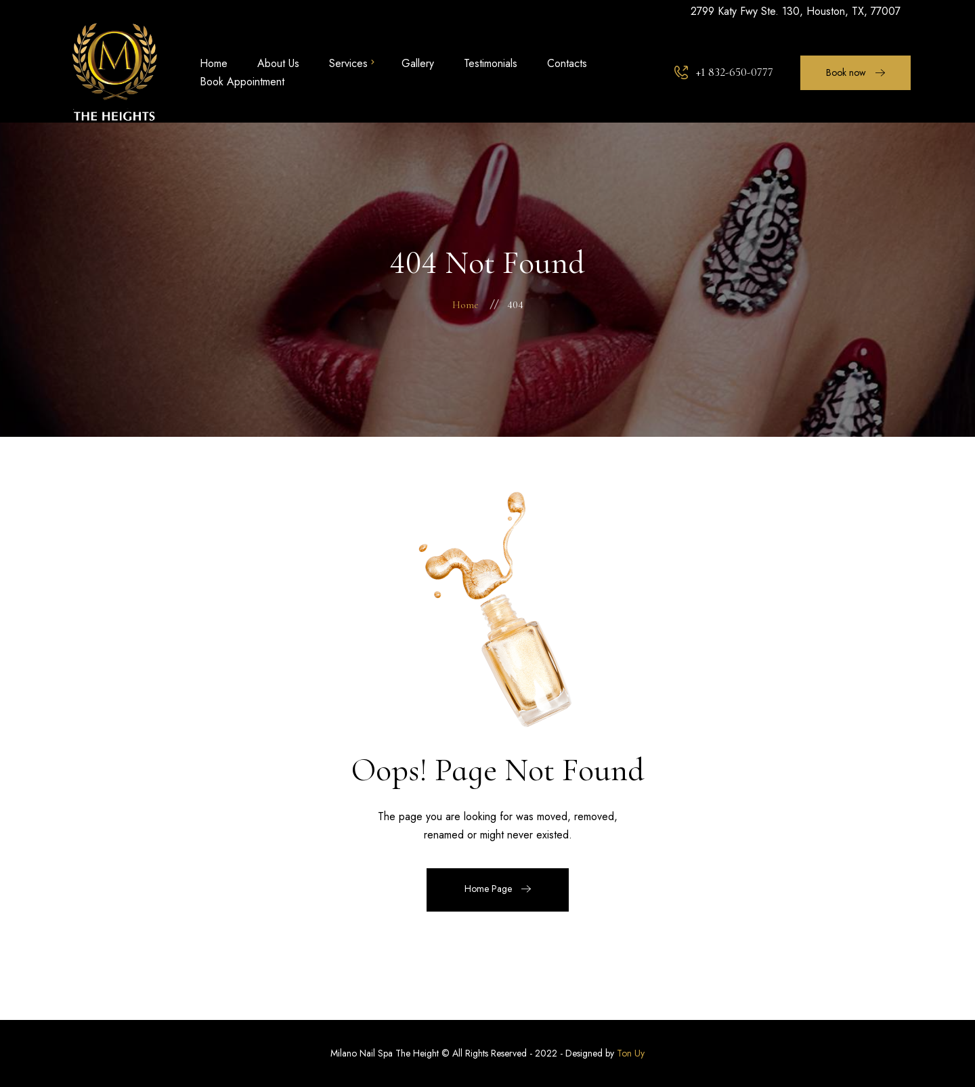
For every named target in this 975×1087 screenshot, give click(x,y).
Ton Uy (631, 1053)
